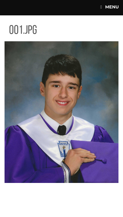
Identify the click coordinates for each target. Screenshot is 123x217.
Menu (109, 7)
